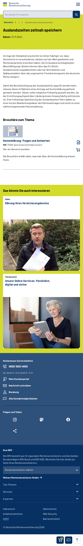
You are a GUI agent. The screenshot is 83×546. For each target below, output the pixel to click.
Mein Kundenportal (19, 378)
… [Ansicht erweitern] (19, 22)
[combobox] (38, 14)
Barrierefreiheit (51, 518)
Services (7, 491)
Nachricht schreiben (20, 385)
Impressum (9, 508)
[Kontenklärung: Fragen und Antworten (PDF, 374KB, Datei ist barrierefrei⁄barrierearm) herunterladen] (76, 142)
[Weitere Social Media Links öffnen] (15, 431)
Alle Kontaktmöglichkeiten (23, 398)
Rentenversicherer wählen (19, 469)
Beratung (14, 391)
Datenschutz (49, 508)
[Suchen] (76, 14)
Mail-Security (50, 513)
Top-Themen (10, 484)
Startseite (8, 22)
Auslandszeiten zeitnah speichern (39, 22)
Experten (8, 499)
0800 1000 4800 (18, 366)
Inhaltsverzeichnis (13, 513)
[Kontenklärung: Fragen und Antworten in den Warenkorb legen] (76, 150)
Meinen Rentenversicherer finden (21, 477)
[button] (68, 540)
